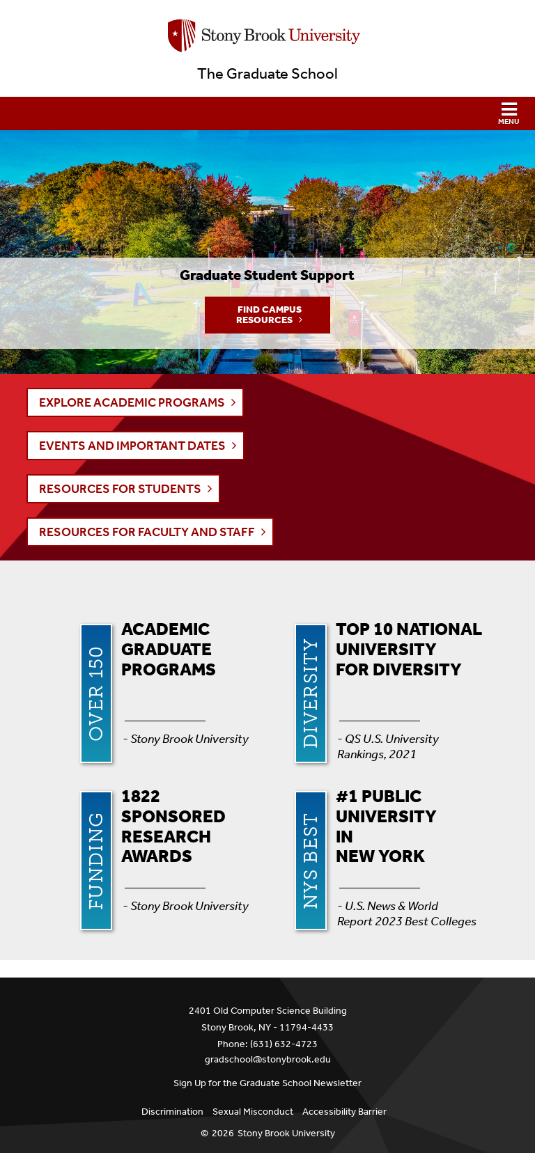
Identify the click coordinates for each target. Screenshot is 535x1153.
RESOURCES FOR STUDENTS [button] (120, 488)
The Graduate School (267, 74)
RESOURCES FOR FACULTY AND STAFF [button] (147, 532)
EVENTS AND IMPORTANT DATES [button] (132, 445)
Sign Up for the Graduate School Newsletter (267, 1083)
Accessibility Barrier (344, 1111)
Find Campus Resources (269, 315)
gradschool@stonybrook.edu (268, 1059)
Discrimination (172, 1111)
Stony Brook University (286, 1133)
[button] (267, 113)
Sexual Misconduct (252, 1111)
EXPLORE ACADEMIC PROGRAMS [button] (132, 402)
